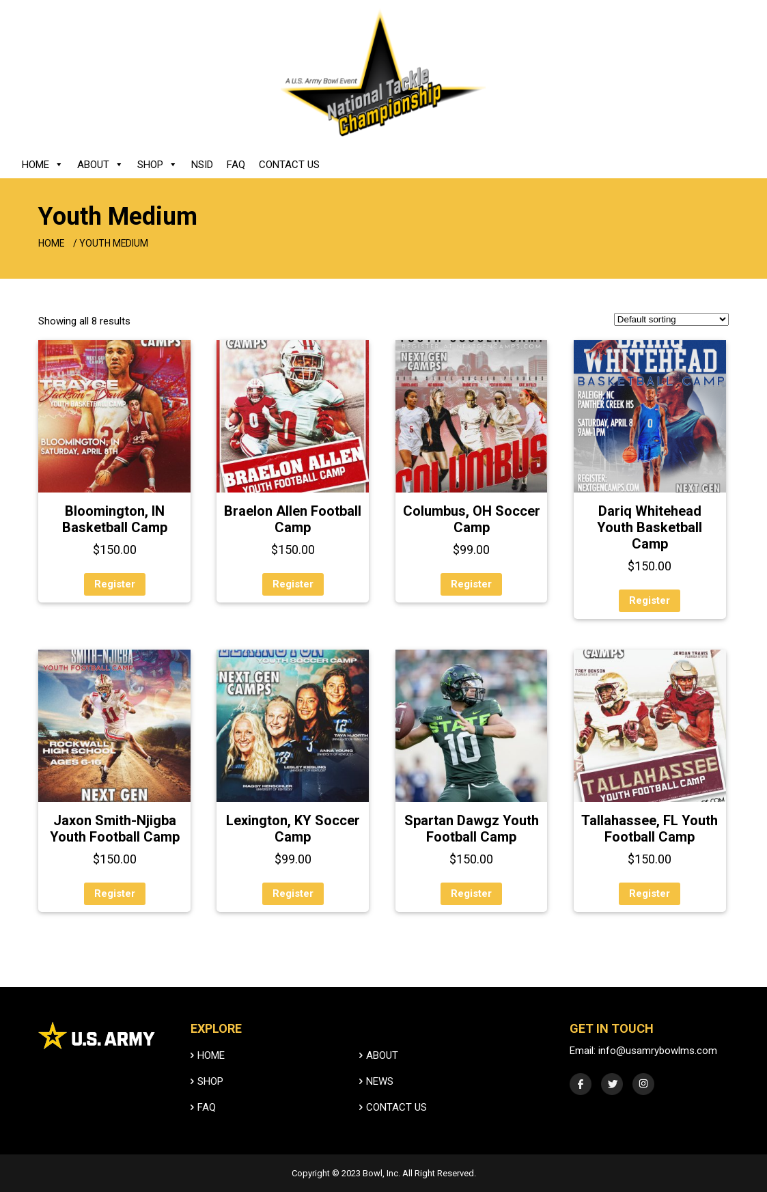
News (377, 1097)
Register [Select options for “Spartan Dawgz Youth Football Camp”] (471, 893)
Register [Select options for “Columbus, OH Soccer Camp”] (471, 584)
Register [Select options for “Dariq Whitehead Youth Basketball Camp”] (649, 600)
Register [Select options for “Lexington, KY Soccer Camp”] (293, 893)
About (100, 164)
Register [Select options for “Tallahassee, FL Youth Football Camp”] (649, 893)
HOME (207, 1071)
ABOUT (379, 1071)
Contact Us (289, 164)
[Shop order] (671, 319)
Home (43, 164)
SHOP (207, 1097)
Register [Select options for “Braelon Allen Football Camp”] (293, 584)
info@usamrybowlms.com (658, 1066)
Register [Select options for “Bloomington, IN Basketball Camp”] (114, 584)
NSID (202, 164)
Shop (157, 164)
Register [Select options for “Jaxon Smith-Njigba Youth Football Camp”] (114, 893)
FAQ (236, 164)
